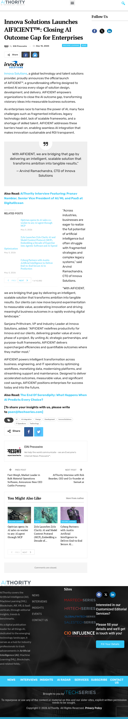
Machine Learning (71, 45)
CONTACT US (116, 681)
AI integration (26, 419)
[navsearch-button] (123, 4)
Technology (34, 423)
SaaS (37, 522)
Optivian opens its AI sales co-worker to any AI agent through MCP (36, 222)
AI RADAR (64, 679)
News (84, 45)
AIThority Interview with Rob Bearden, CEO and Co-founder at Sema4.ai (66, 479)
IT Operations (21, 423)
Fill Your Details (110, 644)
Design (38, 419)
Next (24, 280)
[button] (72, 3)
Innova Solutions (15, 73)
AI (17, 419)
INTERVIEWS (29, 679)
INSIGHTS (46, 679)
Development (50, 419)
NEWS (11, 679)
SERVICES (81, 679)
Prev (11, 280)
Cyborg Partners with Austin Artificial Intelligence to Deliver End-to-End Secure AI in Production (37, 264)
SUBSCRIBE (99, 679)
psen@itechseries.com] (25, 412)
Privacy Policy (93, 708)
